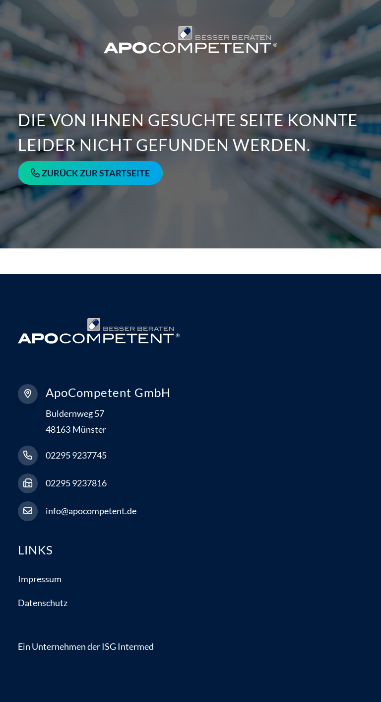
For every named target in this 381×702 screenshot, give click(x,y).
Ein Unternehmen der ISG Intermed (86, 646)
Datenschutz (42, 602)
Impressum (40, 578)
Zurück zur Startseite (96, 172)
